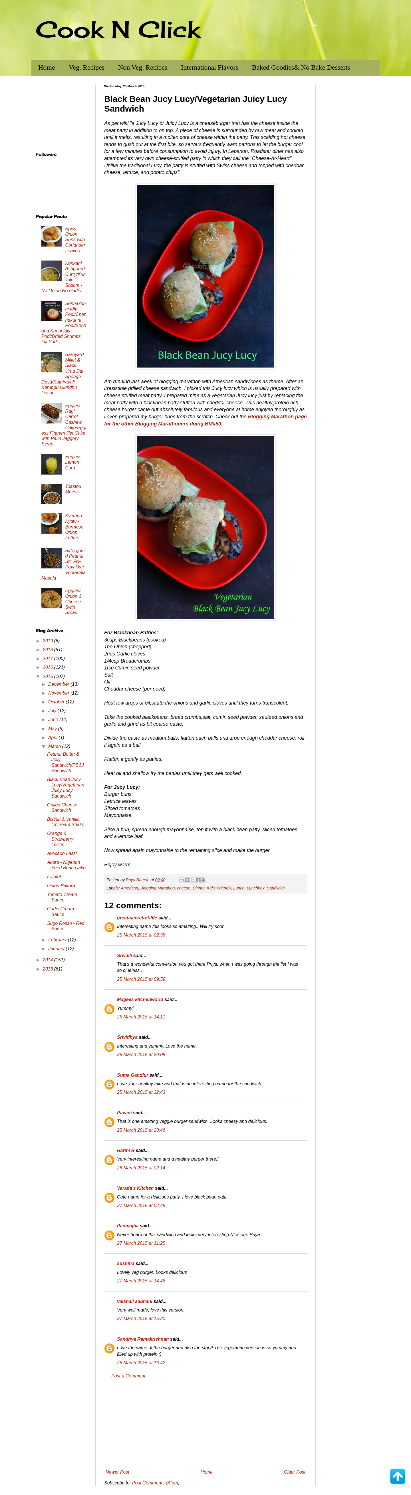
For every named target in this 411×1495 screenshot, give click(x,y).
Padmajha (128, 1225)
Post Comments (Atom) (156, 1482)
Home (46, 67)
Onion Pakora (61, 885)
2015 (48, 676)
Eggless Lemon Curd (73, 462)
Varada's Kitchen (135, 1188)
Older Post (294, 1472)
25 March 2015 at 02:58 (141, 935)
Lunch (238, 888)
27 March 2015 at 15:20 (141, 1318)
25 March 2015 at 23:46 (141, 1130)
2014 (48, 959)
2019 (48, 640)
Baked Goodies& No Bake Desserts (301, 67)
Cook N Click (118, 29)
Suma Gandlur (132, 1075)
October (57, 701)
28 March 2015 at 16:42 (141, 1362)
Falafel (54, 876)
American (129, 888)
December (59, 684)
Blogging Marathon (157, 888)
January (57, 948)
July (53, 710)
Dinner (199, 888)
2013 (48, 969)
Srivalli (124, 955)
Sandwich (276, 888)
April (53, 737)
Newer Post (117, 1472)
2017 (48, 658)
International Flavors (209, 67)
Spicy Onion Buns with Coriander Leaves (75, 239)
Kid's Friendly (219, 888)
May (53, 728)
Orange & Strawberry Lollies (60, 839)
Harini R (125, 1150)
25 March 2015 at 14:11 (141, 1016)
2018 (48, 649)
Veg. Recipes (86, 67)
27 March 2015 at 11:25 (141, 1243)
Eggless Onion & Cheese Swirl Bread (73, 601)
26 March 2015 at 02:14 (141, 1167)
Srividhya (127, 1037)
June (53, 719)
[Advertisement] (205, 1424)
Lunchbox (256, 888)
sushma (125, 1263)
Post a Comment (128, 1375)
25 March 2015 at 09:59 (141, 979)
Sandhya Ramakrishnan (143, 1339)
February (58, 939)
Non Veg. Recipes (142, 67)
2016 (48, 667)
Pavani (124, 1112)
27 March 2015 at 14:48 (141, 1280)
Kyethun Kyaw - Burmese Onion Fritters (74, 526)
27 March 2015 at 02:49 (141, 1205)
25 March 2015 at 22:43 (141, 1092)
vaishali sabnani (134, 1301)
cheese (183, 888)
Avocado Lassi (62, 853)
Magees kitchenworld (140, 999)
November (59, 693)
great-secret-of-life (137, 917)
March (55, 746)
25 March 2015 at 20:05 (141, 1054)
